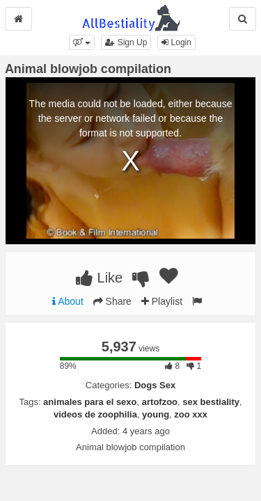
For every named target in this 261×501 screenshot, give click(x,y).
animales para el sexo (89, 402)
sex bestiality (210, 402)
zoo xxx (190, 414)
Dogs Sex (154, 385)
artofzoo (159, 402)
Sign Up (126, 42)
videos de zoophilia (95, 414)
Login (176, 42)
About (68, 301)
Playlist (161, 301)
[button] (82, 42)
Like (99, 277)
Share (112, 301)
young (155, 414)
